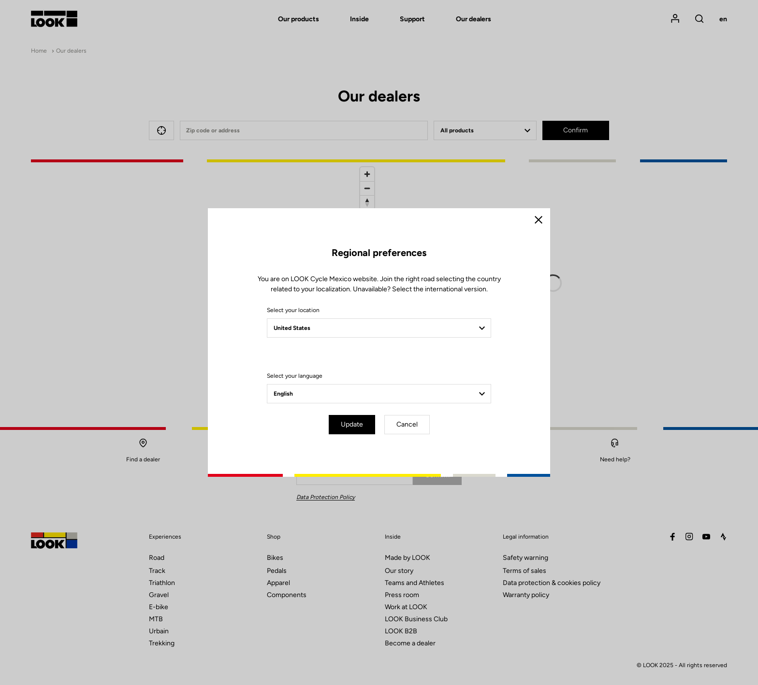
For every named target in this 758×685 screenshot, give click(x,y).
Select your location (293, 310)
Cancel (407, 424)
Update (352, 424)
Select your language (294, 375)
